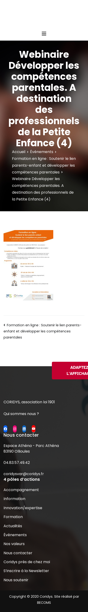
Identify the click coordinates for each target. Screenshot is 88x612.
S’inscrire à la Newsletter (26, 571)
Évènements (15, 535)
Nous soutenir (16, 580)
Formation (13, 517)
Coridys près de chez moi (27, 562)
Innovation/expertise (23, 508)
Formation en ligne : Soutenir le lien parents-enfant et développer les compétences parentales (42, 331)
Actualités (13, 526)
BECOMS (44, 602)
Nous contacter (18, 553)
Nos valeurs (14, 544)
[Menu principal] (44, 33)
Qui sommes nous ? (21, 413)
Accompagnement (21, 490)
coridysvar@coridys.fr (24, 474)
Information (14, 498)
